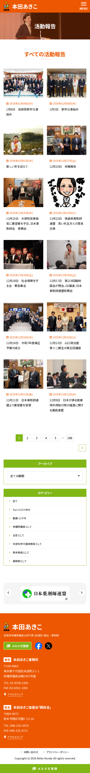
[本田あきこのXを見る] (48, 645)
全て (13, 501)
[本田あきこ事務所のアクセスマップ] (13, 694)
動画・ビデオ (17, 518)
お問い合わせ (29, 752)
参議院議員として (20, 526)
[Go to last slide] (8, 592)
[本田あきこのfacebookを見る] (38, 645)
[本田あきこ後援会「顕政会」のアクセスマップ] (13, 737)
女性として (16, 535)
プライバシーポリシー (56, 752)
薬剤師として (18, 561)
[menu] (83, 6)
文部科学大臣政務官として (25, 544)
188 (69, 438)
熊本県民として (19, 552)
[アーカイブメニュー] (45, 475)
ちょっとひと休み (19, 509)
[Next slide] (82, 592)
